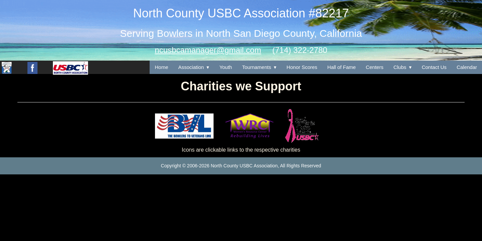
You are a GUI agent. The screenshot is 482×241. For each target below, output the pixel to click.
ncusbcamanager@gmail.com (208, 50)
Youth (225, 67)
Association (191, 67)
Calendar (467, 67)
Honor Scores (302, 67)
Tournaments (256, 67)
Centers (375, 67)
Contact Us (434, 67)
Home (161, 67)
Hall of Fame (341, 67)
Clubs (399, 67)
